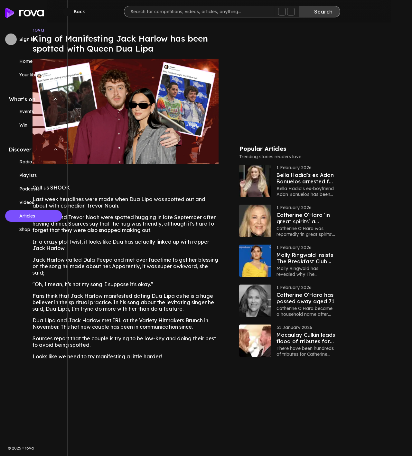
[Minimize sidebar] (67, 12)
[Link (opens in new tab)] (33, 229)
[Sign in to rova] (33, 39)
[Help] (396, 11)
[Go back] (96, 11)
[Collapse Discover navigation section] (56, 149)
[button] (343, 181)
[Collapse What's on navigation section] (56, 99)
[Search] (339, 11)
